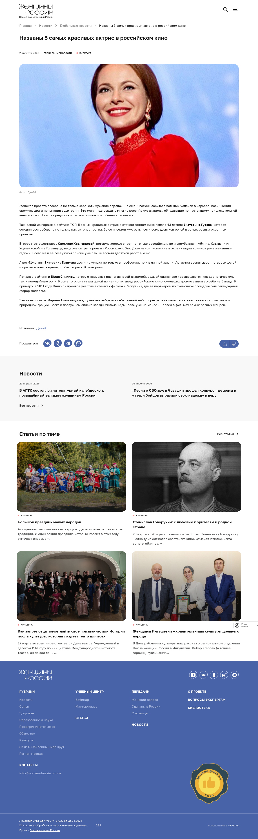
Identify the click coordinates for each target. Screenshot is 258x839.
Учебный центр (90, 691)
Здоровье (26, 713)
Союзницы (140, 713)
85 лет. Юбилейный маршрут (41, 747)
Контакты (28, 765)
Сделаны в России (146, 706)
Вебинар (82, 699)
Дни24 (41, 328)
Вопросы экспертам (206, 699)
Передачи (140, 691)
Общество (27, 733)
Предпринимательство (37, 726)
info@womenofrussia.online (40, 773)
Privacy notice (245, 625)
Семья (24, 706)
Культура (26, 740)
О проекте (197, 691)
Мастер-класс (86, 706)
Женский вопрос (145, 699)
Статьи (82, 718)
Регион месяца (31, 753)
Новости (26, 699)
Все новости (31, 405)
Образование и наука (36, 720)
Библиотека (199, 708)
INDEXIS (233, 825)
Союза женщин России (45, 830)
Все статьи (228, 434)
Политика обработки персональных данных (53, 825)
